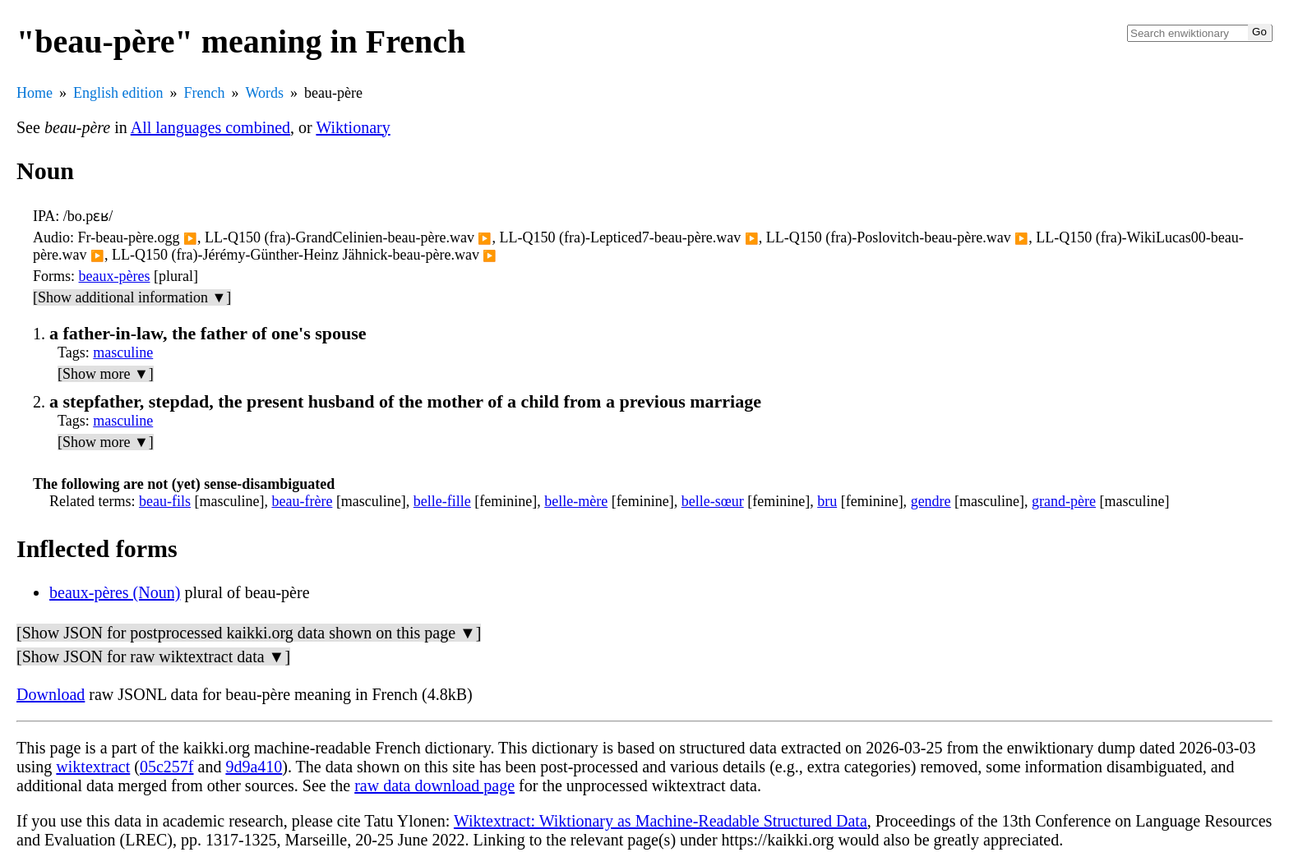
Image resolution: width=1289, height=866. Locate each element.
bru (827, 501)
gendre (931, 501)
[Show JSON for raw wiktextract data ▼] (153, 656)
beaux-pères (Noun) (114, 592)
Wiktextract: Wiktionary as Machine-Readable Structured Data (660, 821)
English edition (118, 93)
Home (34, 93)
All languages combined (210, 127)
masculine (123, 352)
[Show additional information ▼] (132, 297)
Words (264, 93)
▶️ (190, 239)
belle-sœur (712, 501)
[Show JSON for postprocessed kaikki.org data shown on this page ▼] (248, 633)
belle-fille (442, 501)
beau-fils (165, 501)
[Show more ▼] (106, 374)
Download (50, 694)
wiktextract (93, 767)
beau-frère (301, 501)
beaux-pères (114, 276)
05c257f (167, 767)
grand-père (1064, 501)
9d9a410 (253, 767)
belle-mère (576, 501)
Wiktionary (353, 127)
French (204, 93)
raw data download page (434, 785)
